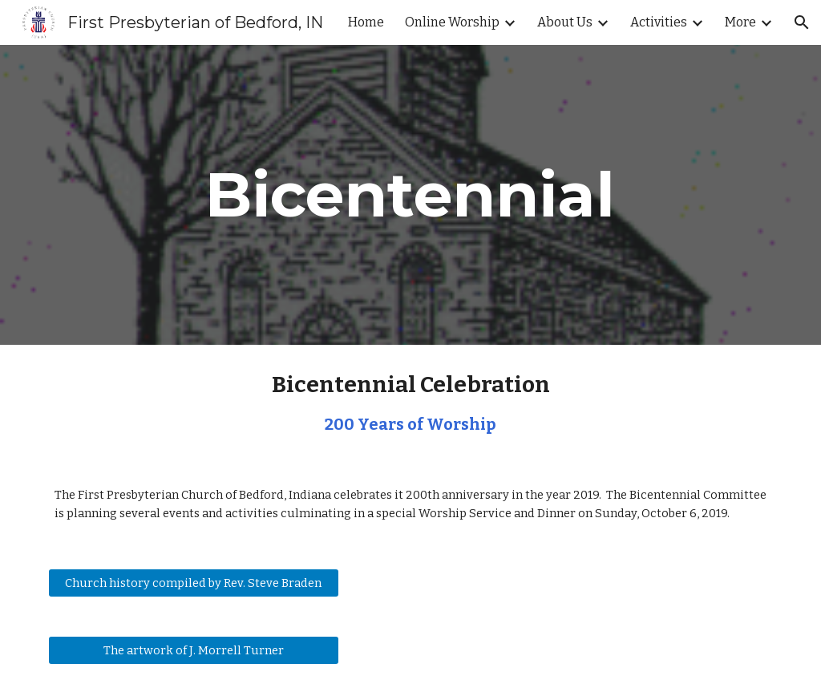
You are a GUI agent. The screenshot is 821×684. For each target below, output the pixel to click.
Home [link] (366, 22)
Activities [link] (658, 22)
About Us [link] (564, 22)
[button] (802, 22)
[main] (410, 195)
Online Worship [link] (452, 22)
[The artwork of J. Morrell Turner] (193, 650)
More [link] (740, 22)
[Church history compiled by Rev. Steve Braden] (193, 582)
